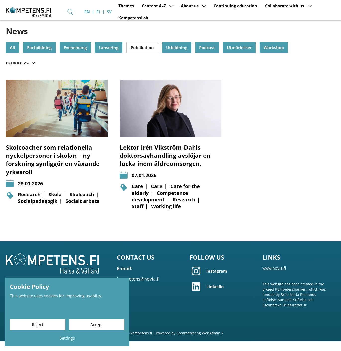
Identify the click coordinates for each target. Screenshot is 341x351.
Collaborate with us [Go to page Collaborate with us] (272, 23)
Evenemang (75, 57)
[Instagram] (223, 281)
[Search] (296, 9)
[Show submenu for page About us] (192, 24)
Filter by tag (21, 72)
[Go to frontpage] (53, 15)
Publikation (142, 57)
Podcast (207, 57)
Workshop (274, 57)
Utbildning (176, 57)
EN (313, 9)
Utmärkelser (239, 57)
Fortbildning (39, 57)
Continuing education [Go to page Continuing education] (223, 23)
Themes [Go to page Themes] (114, 23)
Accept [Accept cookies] (96, 324)
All (12, 57)
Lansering (108, 57)
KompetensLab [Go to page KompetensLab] (322, 23)
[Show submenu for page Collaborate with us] (297, 24)
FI (325, 9)
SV (336, 9)
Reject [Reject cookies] (37, 324)
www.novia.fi (274, 277)
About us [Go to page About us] (178, 23)
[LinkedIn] (223, 296)
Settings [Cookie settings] (67, 338)
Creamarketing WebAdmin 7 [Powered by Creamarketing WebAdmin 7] (199, 342)
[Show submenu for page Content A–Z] (159, 24)
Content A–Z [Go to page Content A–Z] (142, 23)
